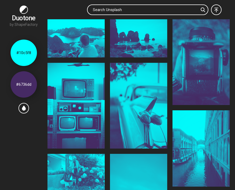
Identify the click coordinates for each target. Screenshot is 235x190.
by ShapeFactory (24, 24)
